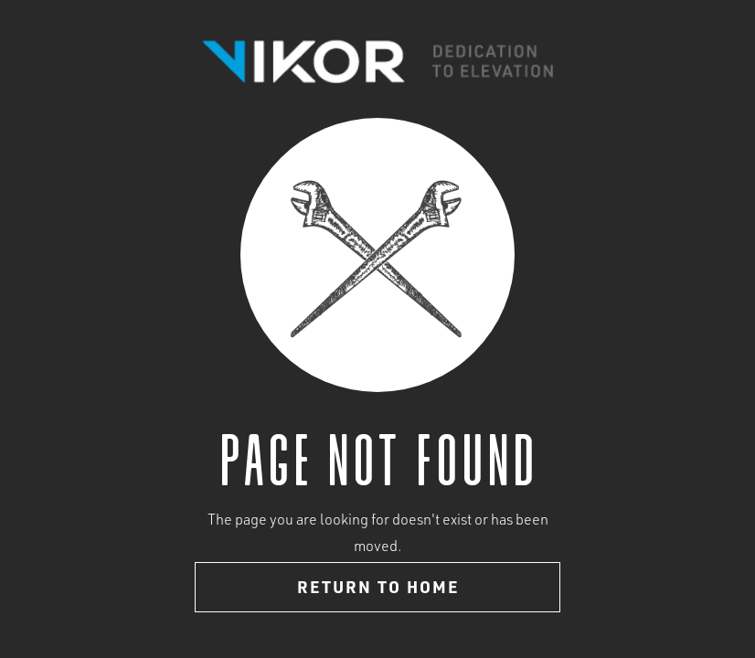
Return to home (378, 589)
